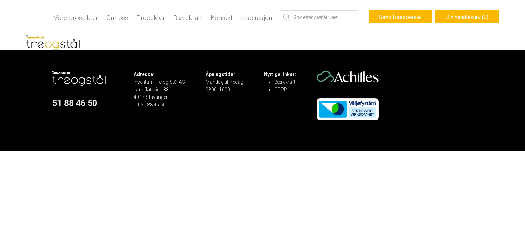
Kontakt (221, 18)
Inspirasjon (256, 18)
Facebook (63, 118)
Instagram (63, 125)
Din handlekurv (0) (466, 17)
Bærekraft (187, 18)
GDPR (280, 89)
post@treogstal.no (154, 112)
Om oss (117, 18)
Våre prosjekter (76, 18)
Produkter (150, 18)
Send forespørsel (400, 17)
